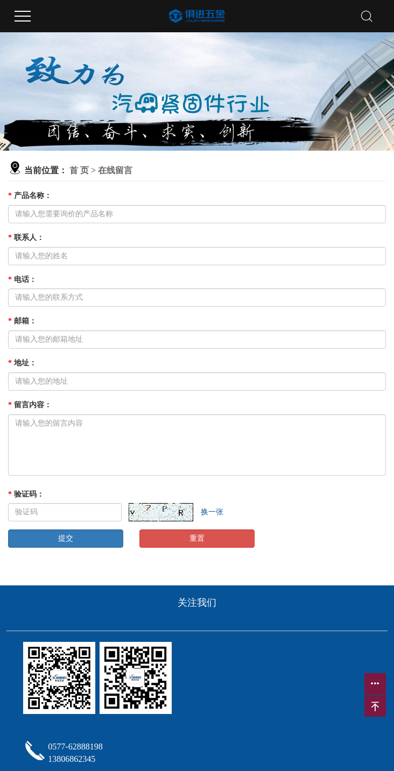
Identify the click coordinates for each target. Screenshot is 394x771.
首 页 (79, 170)
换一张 (212, 512)
